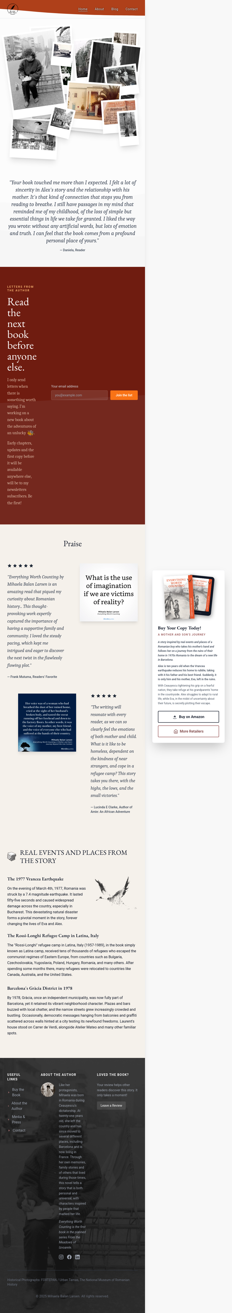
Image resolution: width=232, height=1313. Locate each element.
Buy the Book (15, 1092)
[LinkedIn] (77, 1257)
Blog (114, 9)
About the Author (17, 1106)
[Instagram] (61, 1257)
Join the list (124, 395)
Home (82, 9)
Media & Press (16, 1119)
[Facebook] (69, 1257)
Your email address (64, 386)
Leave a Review (111, 1105)
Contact (132, 9)
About (99, 9)
